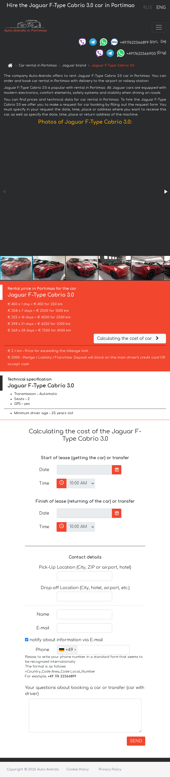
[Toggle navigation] (159, 27)
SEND (136, 741)
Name (43, 614)
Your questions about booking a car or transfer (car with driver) (84, 690)
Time (44, 483)
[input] (84, 470)
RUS (147, 7)
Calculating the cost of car (128, 338)
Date (44, 470)
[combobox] (67, 649)
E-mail (42, 628)
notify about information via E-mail (64, 640)
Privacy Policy (110, 769)
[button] (165, 192)
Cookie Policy (77, 769)
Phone (42, 650)
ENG (160, 7)
